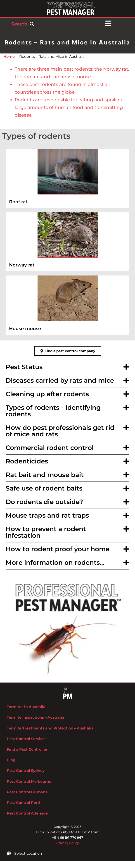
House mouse (25, 328)
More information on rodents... (55, 562)
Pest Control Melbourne (29, 781)
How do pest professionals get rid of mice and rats (60, 431)
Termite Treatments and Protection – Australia (50, 728)
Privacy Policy (67, 843)
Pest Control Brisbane (27, 792)
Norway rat (21, 265)
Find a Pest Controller (27, 749)
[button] (67, 367)
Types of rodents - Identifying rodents (53, 411)
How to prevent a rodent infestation (46, 532)
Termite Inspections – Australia (35, 717)
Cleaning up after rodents (47, 394)
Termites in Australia (26, 707)
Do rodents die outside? (44, 502)
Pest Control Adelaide (27, 813)
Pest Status (24, 367)
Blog (11, 760)
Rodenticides (27, 461)
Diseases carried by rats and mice (60, 380)
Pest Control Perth (24, 803)
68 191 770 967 (71, 838)
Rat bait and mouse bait (45, 475)
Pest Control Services (26, 739)
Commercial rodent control (50, 447)
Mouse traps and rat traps (47, 515)
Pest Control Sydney (26, 770)
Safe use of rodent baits (44, 488)
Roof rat (18, 201)
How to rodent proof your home (57, 549)
